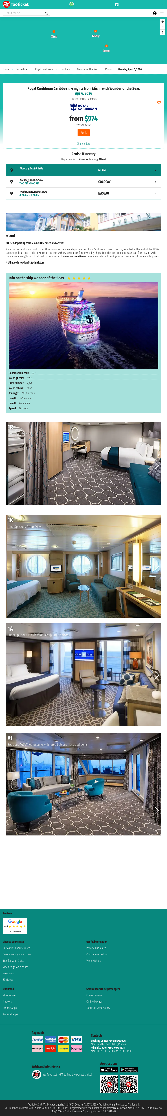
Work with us (93, 960)
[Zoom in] (162, 21)
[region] (83, 40)
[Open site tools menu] (162, 4)
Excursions (8, 973)
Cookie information (96, 954)
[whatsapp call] (71, 4)
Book (83, 133)
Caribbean (65, 69)
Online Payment (94, 1001)
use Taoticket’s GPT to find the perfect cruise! (62, 1074)
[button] (157, 465)
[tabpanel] (83, 240)
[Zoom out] (162, 26)
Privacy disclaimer (96, 948)
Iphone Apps (10, 1008)
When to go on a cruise (15, 967)
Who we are (9, 995)
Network (7, 1001)
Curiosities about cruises (16, 948)
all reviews (15, 931)
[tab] (83, 170)
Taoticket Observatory (98, 1008)
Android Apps (10, 1014)
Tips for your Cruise (13, 960)
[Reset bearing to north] (162, 32)
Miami (108, 69)
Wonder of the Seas (87, 69)
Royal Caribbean (44, 69)
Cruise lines (22, 69)
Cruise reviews (94, 995)
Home (6, 69)
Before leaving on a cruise (17, 954)
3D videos (8, 979)
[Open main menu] (162, 13)
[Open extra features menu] (26, 13)
